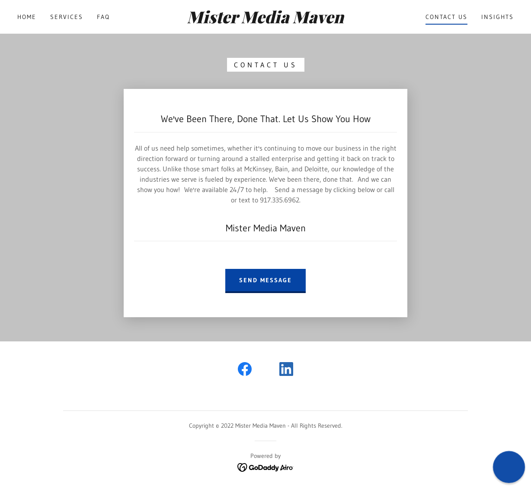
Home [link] (26, 17)
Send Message (265, 280)
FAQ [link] (103, 17)
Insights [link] (497, 17)
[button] (508, 466)
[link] (266, 20)
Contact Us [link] (446, 17)
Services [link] (66, 17)
